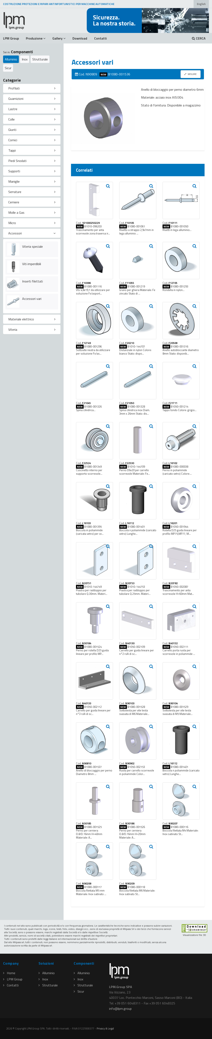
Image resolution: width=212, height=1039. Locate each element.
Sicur (8, 67)
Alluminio (11, 59)
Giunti (12, 129)
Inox (25, 59)
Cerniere (13, 202)
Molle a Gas (16, 212)
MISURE (190, 74)
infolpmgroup (120, 1008)
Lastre (12, 108)
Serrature (14, 191)
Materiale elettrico (21, 319)
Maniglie (14, 181)
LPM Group (11, 38)
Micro (12, 222)
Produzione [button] (35, 38)
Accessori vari (31, 298)
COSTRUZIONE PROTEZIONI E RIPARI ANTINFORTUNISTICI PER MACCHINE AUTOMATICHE (58, 4)
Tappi (12, 150)
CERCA (199, 38)
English (201, 4)
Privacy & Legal (105, 1028)
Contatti (100, 38)
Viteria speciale (32, 246)
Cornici (12, 140)
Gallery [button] (58, 38)
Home (9, 972)
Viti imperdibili (31, 263)
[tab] (31, 88)
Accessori (15, 233)
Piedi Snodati (17, 160)
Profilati (14, 88)
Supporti (14, 171)
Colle (11, 119)
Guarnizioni (15, 98)
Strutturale (40, 59)
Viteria (12, 329)
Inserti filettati (32, 281)
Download (79, 38)
